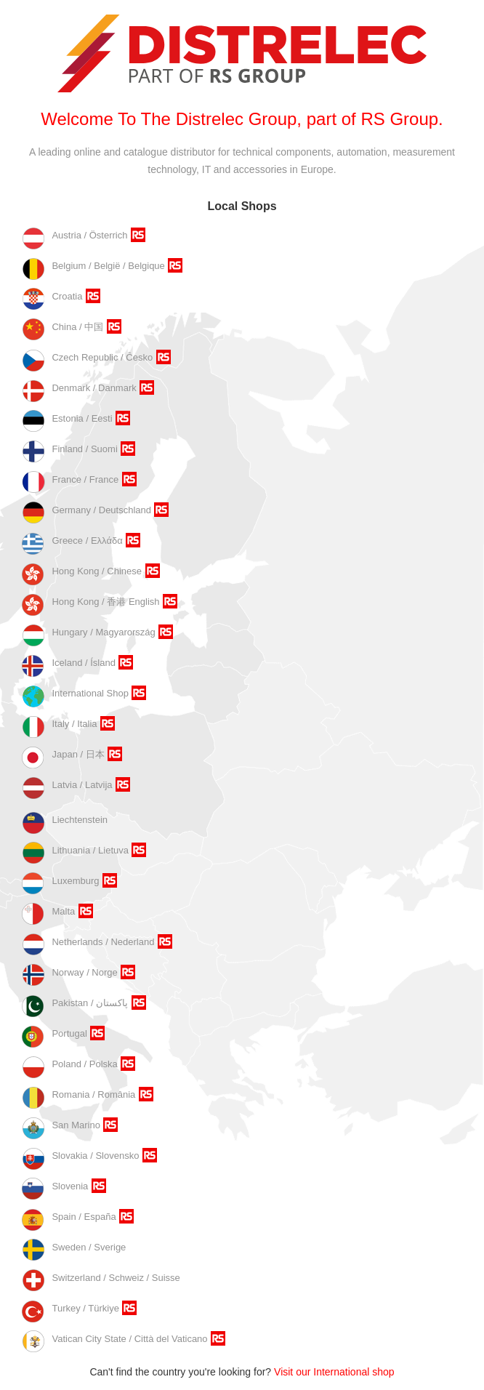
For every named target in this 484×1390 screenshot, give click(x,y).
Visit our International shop (334, 1372)
